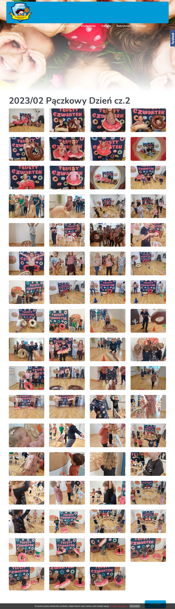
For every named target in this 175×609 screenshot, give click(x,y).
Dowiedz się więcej (118, 606)
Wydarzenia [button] (88, 26)
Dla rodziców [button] (66, 26)
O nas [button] (48, 26)
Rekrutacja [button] (123, 26)
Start (14, 26)
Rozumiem (135, 606)
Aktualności (31, 26)
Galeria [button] (106, 26)
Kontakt (141, 26)
